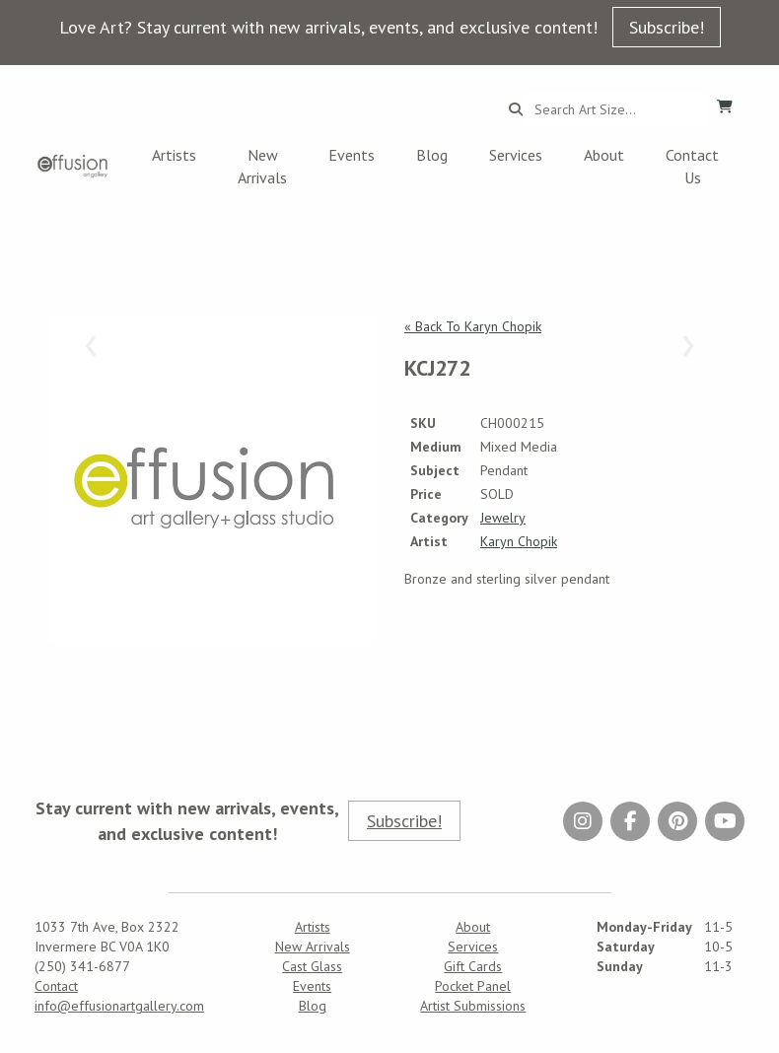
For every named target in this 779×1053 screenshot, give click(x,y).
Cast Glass (312, 966)
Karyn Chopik (518, 541)
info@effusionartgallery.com (119, 1006)
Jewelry (503, 517)
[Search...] (614, 109)
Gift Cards (473, 966)
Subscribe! (666, 27)
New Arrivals (262, 166)
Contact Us (692, 166)
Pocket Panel (473, 986)
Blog (432, 155)
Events (351, 155)
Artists (174, 155)
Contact (56, 986)
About (604, 155)
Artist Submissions (473, 1006)
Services (515, 155)
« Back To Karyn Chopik (472, 326)
